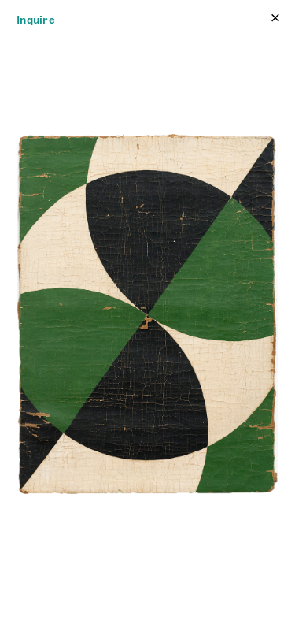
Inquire (36, 19)
